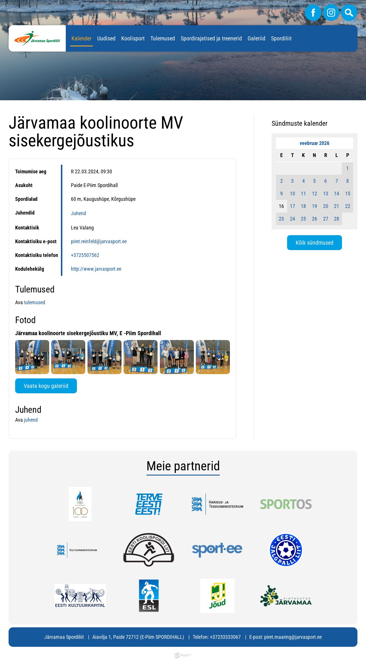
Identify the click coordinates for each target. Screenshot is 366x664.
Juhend (78, 213)
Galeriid (256, 38)
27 (325, 219)
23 (281, 219)
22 (347, 206)
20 (325, 206)
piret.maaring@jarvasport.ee (293, 637)
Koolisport (133, 38)
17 (292, 206)
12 (314, 193)
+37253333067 (225, 637)
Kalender (81, 38)
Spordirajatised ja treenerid (211, 38)
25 (303, 219)
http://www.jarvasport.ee (96, 269)
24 (292, 219)
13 (325, 193)
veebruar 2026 (314, 143)
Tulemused (162, 38)
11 (303, 193)
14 (336, 193)
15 (347, 193)
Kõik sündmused (314, 242)
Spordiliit (281, 38)
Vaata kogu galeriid (46, 385)
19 (314, 206)
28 (336, 219)
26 (314, 219)
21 (336, 206)
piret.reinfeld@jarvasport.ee (99, 241)
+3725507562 (85, 255)
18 (303, 206)
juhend (31, 420)
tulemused (34, 302)
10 (292, 193)
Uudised (106, 38)
